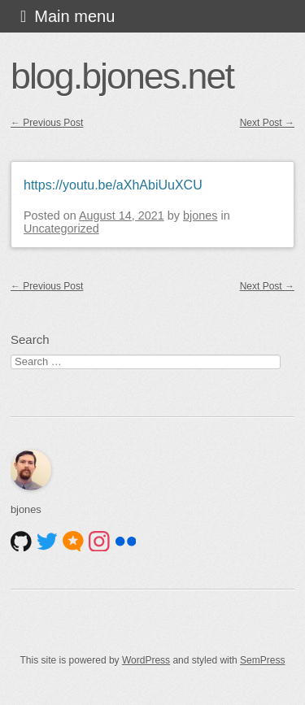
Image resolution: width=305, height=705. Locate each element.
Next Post (267, 122)
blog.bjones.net (122, 75)
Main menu (74, 16)
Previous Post (47, 122)
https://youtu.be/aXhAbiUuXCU (113, 185)
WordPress (146, 660)
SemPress (262, 660)
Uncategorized (61, 228)
